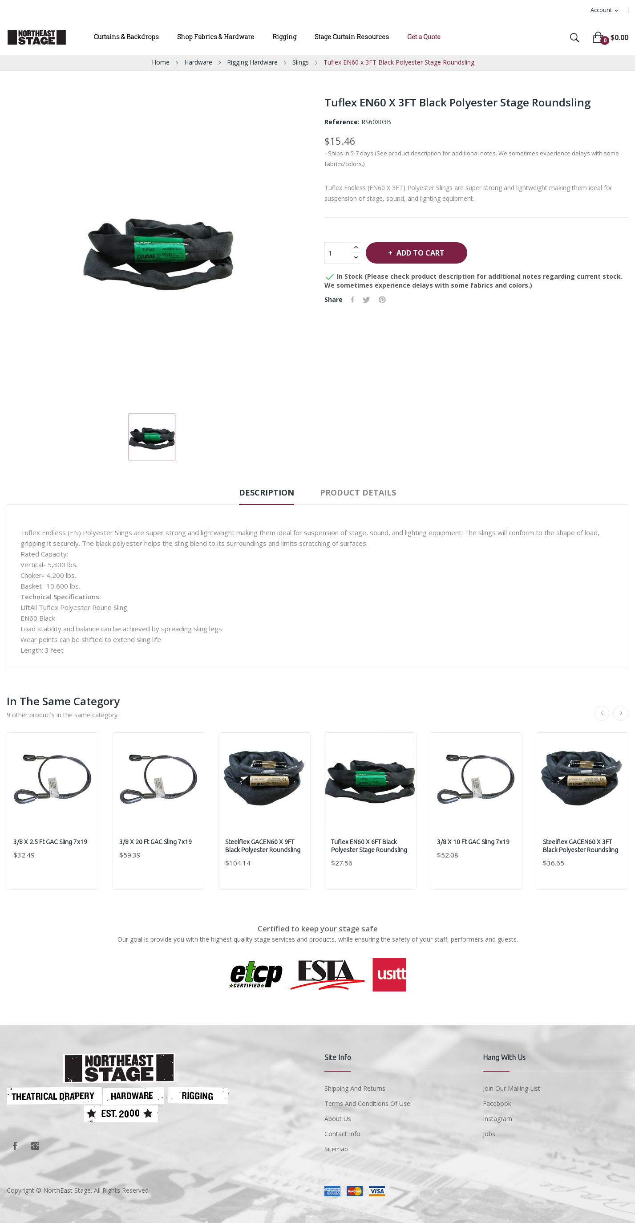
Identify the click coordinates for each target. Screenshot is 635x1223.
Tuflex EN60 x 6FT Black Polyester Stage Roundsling (369, 845)
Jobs (489, 1134)
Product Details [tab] (359, 492)
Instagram (35, 1146)
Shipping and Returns (354, 1088)
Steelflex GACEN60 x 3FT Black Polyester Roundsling (580, 845)
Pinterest (384, 299)
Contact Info (342, 1134)
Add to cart (422, 253)
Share (353, 299)
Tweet (367, 299)
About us (337, 1118)
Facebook (15, 1146)
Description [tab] (265, 492)
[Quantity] (337, 253)
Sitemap (336, 1149)
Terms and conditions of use (367, 1103)
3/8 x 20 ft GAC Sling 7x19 (156, 841)
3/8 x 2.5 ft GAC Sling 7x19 (51, 841)
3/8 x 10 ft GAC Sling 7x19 (473, 841)
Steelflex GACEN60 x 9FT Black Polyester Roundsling (263, 845)
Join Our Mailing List (511, 1088)
